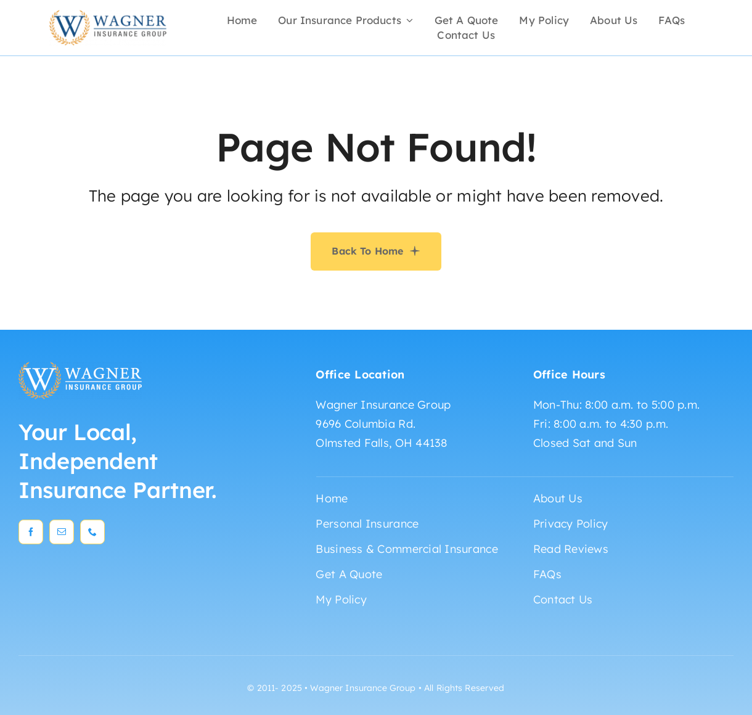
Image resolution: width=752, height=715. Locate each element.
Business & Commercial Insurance (406, 549)
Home (332, 498)
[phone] (92, 532)
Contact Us (563, 599)
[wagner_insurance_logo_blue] (107, 15)
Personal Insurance (367, 524)
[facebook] (30, 532)
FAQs (547, 574)
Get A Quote (349, 574)
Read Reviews (570, 549)
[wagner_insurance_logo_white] (80, 367)
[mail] (61, 532)
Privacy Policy (570, 524)
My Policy (341, 599)
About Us (557, 498)
